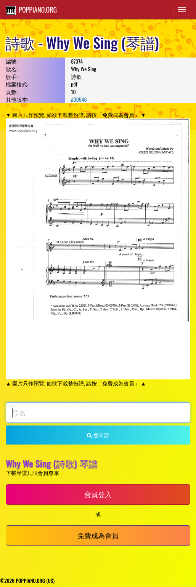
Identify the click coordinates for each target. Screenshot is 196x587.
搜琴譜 (98, 435)
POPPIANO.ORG (31, 10)
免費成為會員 (98, 535)
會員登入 (98, 494)
